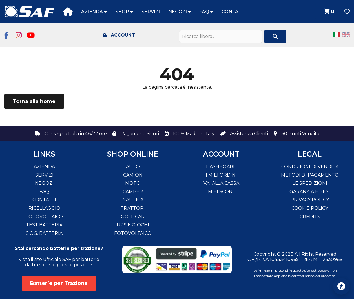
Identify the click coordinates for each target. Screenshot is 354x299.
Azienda (94, 11)
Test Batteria (44, 224)
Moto (132, 183)
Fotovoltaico (44, 216)
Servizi (150, 11)
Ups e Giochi (133, 224)
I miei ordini (221, 175)
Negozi (179, 11)
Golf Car (133, 216)
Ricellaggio (44, 208)
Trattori (133, 208)
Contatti (234, 11)
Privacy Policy (310, 199)
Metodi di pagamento (310, 175)
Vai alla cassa (221, 183)
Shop (124, 11)
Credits (310, 216)
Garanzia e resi (309, 191)
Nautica (132, 199)
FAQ (206, 11)
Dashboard (221, 166)
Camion (133, 175)
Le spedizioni (310, 183)
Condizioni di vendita (309, 166)
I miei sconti (221, 191)
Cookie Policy (309, 208)
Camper (133, 191)
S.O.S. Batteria (44, 233)
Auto (133, 166)
